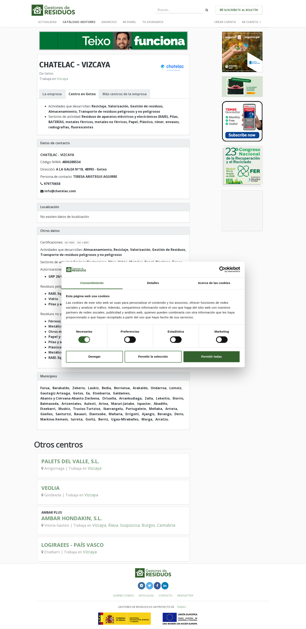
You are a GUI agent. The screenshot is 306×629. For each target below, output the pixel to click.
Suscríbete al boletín (239, 10)
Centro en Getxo (82, 94)
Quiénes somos (123, 595)
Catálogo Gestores (79, 22)
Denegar (94, 356)
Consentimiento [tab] (92, 283)
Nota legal (146, 595)
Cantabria (166, 525)
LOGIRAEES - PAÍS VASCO (72, 544)
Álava (113, 525)
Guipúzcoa (130, 525)
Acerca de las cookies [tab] (214, 283)
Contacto (165, 595)
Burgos (148, 525)
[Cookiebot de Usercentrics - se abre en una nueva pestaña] (222, 269)
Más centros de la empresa (125, 94)
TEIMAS (181, 607)
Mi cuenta (251, 22)
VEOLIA (50, 487)
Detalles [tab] (153, 283)
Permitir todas (211, 356)
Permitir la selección (153, 356)
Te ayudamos (152, 22)
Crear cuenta (225, 22)
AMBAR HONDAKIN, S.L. (71, 518)
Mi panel (129, 22)
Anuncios (109, 22)
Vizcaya (62, 78)
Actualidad (47, 22)
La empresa (52, 94)
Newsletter (185, 595)
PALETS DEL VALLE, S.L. (70, 461)
